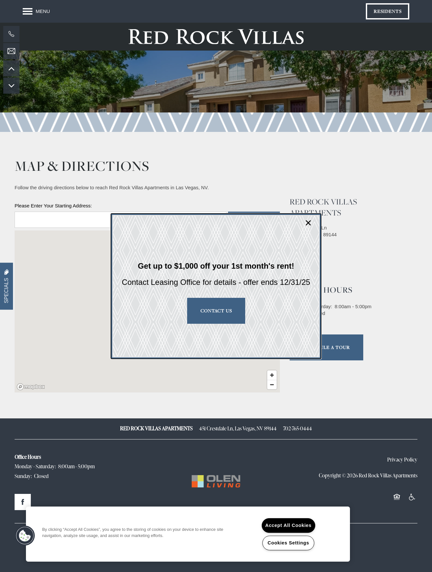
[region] (188, 534)
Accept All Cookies (288, 525)
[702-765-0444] (11, 34)
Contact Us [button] (216, 311)
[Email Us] (11, 51)
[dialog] (216, 286)
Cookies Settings (288, 542)
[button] (25, 535)
